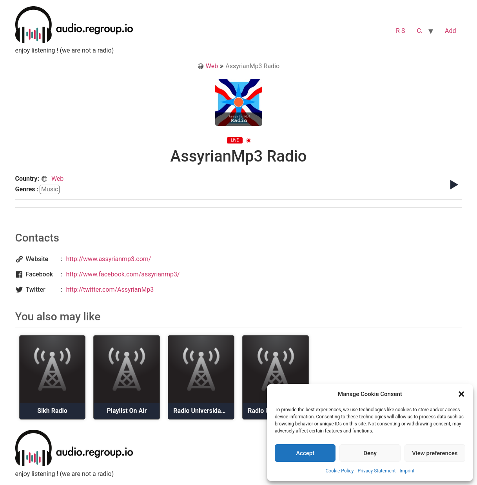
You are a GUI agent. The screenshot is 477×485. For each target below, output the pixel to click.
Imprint (406, 471)
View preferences (434, 453)
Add (450, 31)
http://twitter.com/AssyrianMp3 (110, 289)
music (49, 189)
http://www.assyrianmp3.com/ (108, 259)
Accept (305, 453)
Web (208, 66)
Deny (370, 453)
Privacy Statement (376, 471)
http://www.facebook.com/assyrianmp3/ (123, 274)
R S (400, 31)
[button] (461, 394)
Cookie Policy (339, 471)
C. (420, 31)
